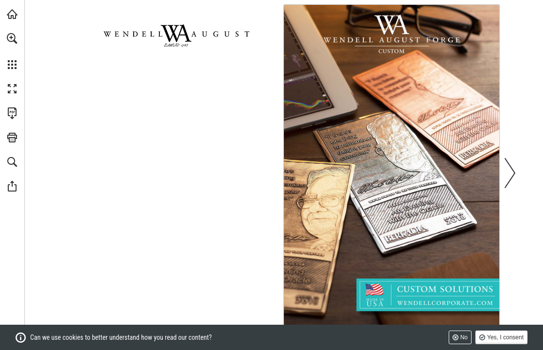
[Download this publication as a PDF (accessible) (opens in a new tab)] (12, 113)
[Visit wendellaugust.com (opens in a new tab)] (12, 14)
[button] (12, 38)
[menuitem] (12, 51)
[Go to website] (445, 302)
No (464, 337)
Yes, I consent (505, 337)
